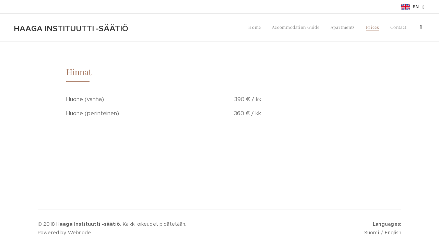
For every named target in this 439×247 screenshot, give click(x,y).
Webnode (79, 233)
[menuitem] (361, 27)
